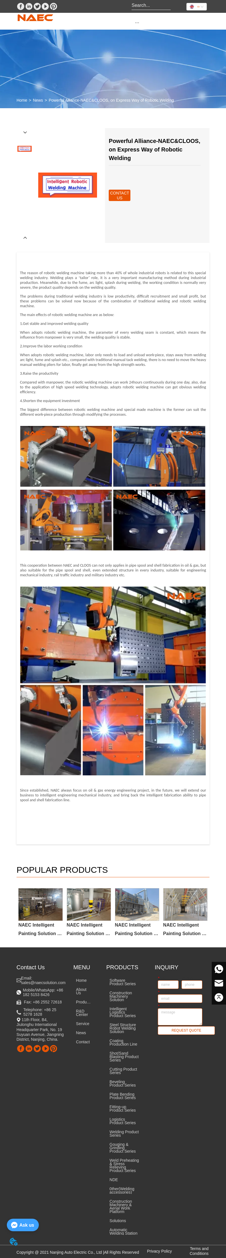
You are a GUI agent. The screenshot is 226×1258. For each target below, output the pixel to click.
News (38, 100)
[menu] (137, 22)
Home (22, 100)
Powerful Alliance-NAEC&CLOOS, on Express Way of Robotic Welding (111, 100)
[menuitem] (137, 22)
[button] (137, 22)
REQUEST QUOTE (186, 1030)
